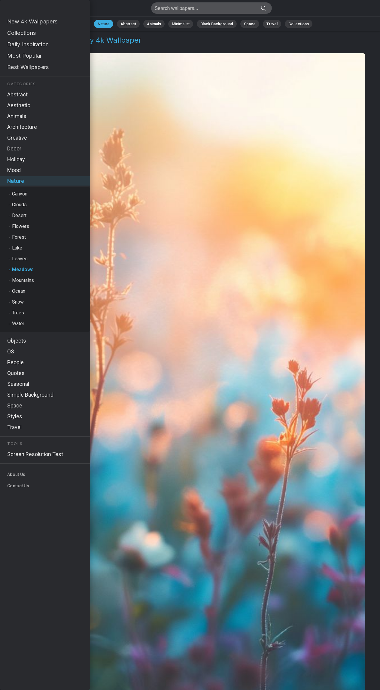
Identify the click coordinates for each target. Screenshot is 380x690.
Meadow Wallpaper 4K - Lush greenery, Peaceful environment (36, 10)
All (84, 24)
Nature (104, 24)
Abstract (128, 24)
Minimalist (181, 24)
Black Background (216, 24)
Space (250, 24)
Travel (272, 24)
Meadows (49, 47)
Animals (154, 24)
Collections (298, 24)
